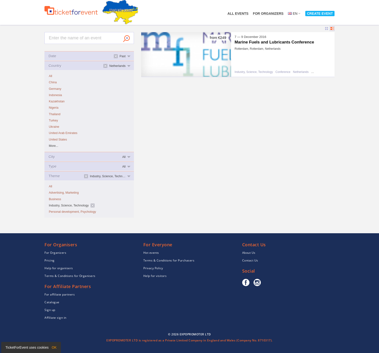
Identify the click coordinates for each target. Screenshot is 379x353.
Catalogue (51, 302)
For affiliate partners (59, 294)
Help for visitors (155, 276)
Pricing (49, 260)
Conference (282, 72)
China (53, 82)
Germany (55, 89)
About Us (248, 253)
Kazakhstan (57, 101)
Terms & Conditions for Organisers (69, 276)
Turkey (53, 120)
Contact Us (250, 260)
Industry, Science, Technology (254, 72)
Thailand (54, 114)
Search (126, 38)
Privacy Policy (153, 268)
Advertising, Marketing (64, 192)
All (50, 76)
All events (237, 13)
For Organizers (268, 13)
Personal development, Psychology (72, 211)
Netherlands (301, 72)
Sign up (49, 310)
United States (58, 139)
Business (55, 199)
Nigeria (53, 107)
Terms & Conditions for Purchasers (169, 260)
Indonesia (55, 95)
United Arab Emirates (63, 133)
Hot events (151, 253)
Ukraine (54, 126)
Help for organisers (58, 268)
